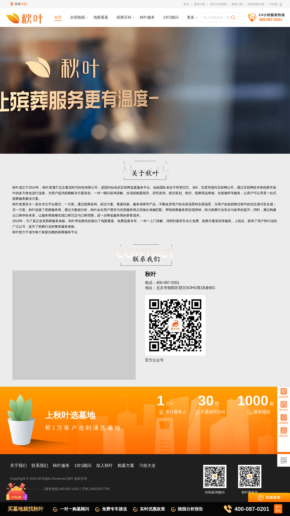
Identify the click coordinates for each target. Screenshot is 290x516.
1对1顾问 (82, 465)
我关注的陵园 (218, 4)
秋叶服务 (61, 465)
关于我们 (18, 465)
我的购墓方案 (256, 4)
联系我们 (39, 465)
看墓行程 (199, 4)
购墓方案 (237, 4)
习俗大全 (147, 465)
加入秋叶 (104, 465)
